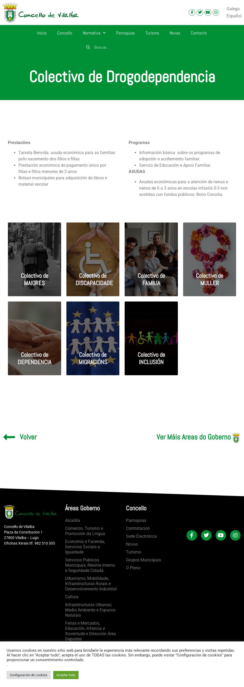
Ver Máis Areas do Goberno (194, 437)
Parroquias (125, 33)
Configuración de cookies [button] (28, 675)
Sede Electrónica (141, 536)
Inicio (42, 33)
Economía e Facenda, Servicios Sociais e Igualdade (85, 547)
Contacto (199, 33)
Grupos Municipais (143, 559)
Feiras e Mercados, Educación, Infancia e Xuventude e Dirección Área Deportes (90, 631)
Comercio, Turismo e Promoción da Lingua (85, 531)
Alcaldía (72, 520)
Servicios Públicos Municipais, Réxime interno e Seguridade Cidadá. (90, 565)
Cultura (72, 596)
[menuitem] (233, 9)
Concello (64, 33)
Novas (175, 33)
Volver (28, 437)
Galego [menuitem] (233, 8)
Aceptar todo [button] (65, 675)
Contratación (138, 528)
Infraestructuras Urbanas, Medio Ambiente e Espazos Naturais (90, 610)
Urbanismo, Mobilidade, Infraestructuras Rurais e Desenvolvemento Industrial (91, 583)
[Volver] (9, 437)
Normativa (94, 33)
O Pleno (133, 567)
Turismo (152, 33)
